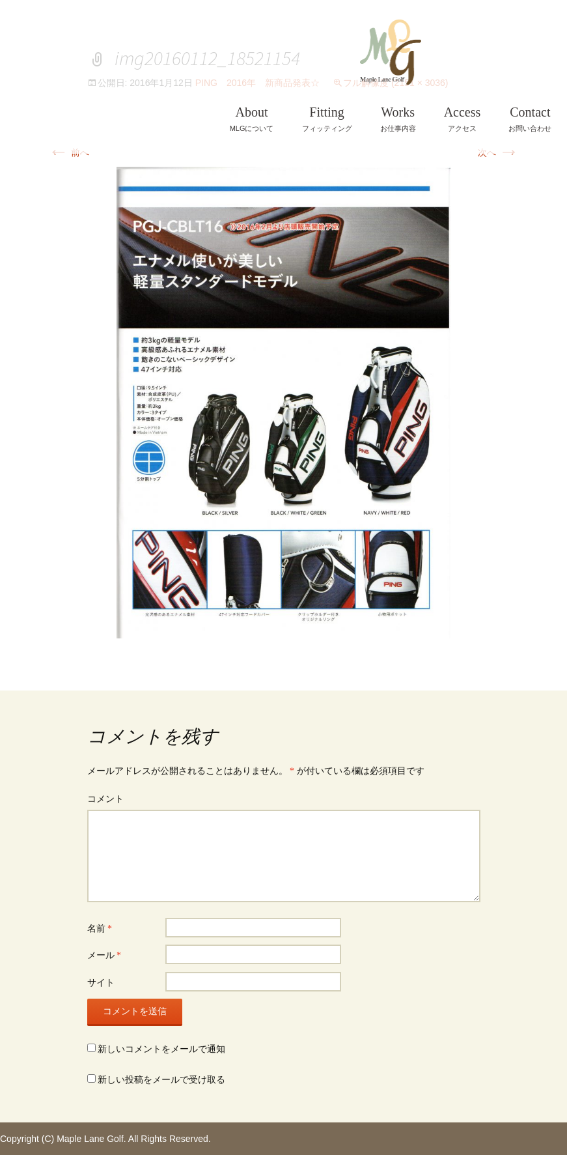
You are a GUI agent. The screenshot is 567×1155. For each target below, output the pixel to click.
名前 (100, 929)
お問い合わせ (529, 119)
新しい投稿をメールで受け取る (161, 1080)
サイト (101, 983)
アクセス (462, 119)
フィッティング (327, 119)
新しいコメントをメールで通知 (161, 1049)
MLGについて (252, 119)
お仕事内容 (398, 119)
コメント (105, 799)
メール (104, 955)
